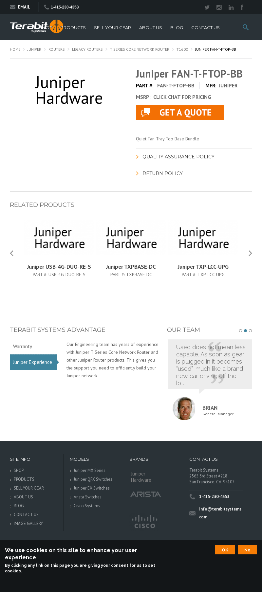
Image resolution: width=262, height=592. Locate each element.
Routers (56, 49)
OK (225, 549)
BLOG (176, 28)
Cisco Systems (87, 506)
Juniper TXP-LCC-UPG (203, 266)
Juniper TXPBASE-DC (131, 266)
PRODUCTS (73, 28)
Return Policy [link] (162, 173)
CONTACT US (205, 28)
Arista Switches (88, 497)
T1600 (182, 49)
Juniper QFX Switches (93, 479)
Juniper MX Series (89, 470)
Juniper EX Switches (92, 488)
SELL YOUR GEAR (112, 28)
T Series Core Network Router (139, 49)
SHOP (45, 28)
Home (15, 49)
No (247, 549)
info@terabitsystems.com (220, 513)
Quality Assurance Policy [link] (178, 157)
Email (20, 7)
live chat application (180, 112)
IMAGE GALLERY (28, 523)
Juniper (34, 49)
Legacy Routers (87, 49)
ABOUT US (150, 28)
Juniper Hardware (141, 477)
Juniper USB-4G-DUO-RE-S (59, 266)
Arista (145, 494)
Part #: (40, 275)
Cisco (144, 522)
